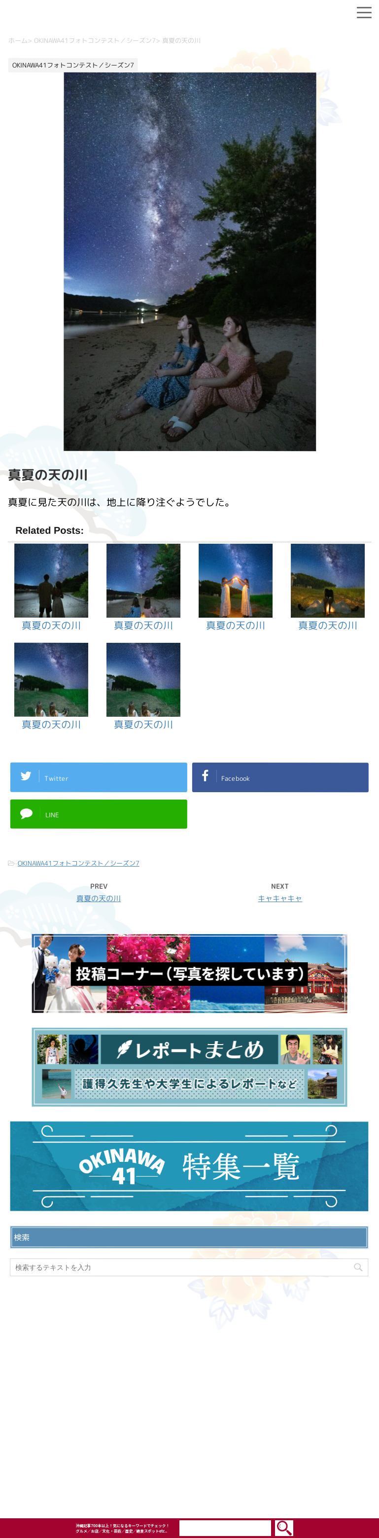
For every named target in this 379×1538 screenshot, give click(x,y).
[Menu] (364, 10)
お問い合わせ (189, 1390)
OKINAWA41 (168, 1482)
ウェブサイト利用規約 (189, 1421)
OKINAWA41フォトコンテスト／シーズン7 (78, 863)
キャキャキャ (280, 898)
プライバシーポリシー (189, 1405)
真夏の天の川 (98, 898)
